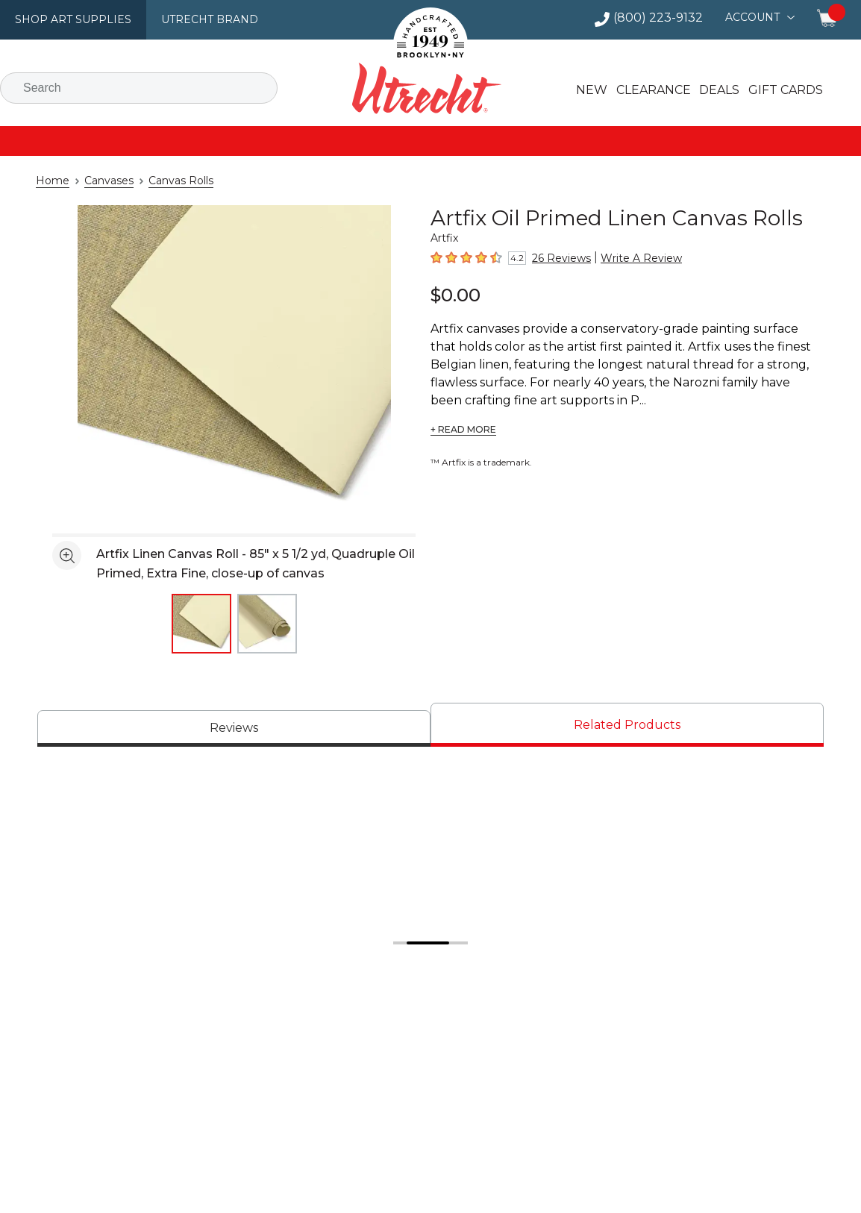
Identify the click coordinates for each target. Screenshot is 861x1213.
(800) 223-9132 (664, 18)
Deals (713, 90)
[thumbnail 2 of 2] (267, 623)
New (590, 90)
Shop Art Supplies (68, 19)
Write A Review (629, 258)
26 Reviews (558, 258)
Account (754, 17)
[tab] (233, 728)
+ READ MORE (461, 429)
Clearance (649, 90)
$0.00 (452, 294)
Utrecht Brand (195, 19)
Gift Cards (778, 90)
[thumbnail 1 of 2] (201, 623)
